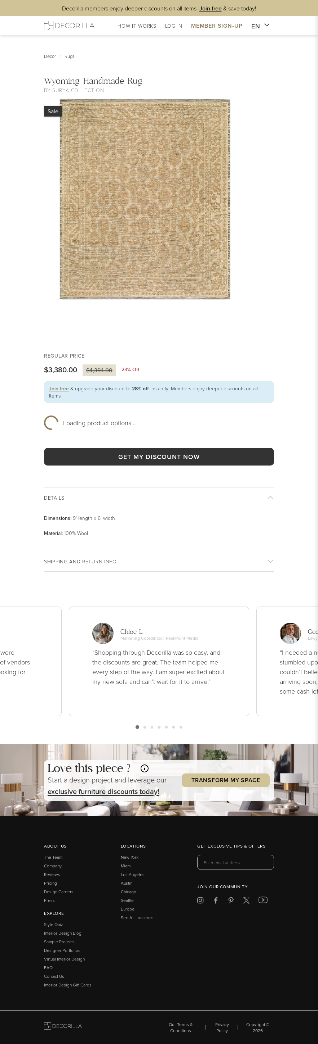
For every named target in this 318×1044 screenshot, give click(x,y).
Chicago (128, 892)
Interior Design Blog (62, 933)
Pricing (50, 883)
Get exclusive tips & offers (231, 846)
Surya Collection (78, 90)
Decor (50, 56)
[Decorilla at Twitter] (246, 902)
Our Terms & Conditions (181, 1027)
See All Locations (137, 917)
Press (49, 900)
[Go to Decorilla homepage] (63, 1027)
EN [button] (260, 26)
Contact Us (54, 976)
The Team (53, 857)
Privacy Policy (222, 1027)
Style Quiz (53, 924)
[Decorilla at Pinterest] (231, 902)
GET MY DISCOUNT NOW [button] (158, 456)
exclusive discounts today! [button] (103, 791)
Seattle (127, 900)
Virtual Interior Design (64, 959)
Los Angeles (133, 874)
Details (54, 497)
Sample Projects (59, 942)
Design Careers (59, 892)
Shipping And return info (80, 561)
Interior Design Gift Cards (68, 985)
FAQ (48, 967)
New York (129, 857)
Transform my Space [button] (225, 780)
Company (53, 866)
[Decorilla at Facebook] (216, 902)
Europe (127, 909)
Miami (126, 866)
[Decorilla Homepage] (69, 25)
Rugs (70, 56)
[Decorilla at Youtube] (263, 901)
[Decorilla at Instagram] (200, 902)
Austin (126, 883)
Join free (59, 388)
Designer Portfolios (62, 950)
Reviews (52, 874)
